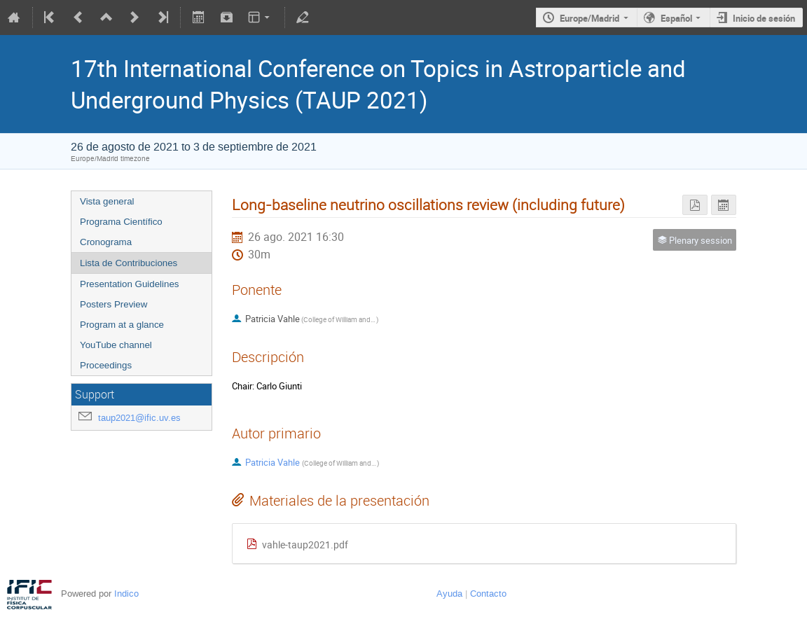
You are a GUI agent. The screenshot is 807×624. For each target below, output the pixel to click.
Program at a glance (122, 324)
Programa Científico (121, 221)
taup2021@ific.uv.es (139, 418)
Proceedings (106, 365)
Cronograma (106, 242)
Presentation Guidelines (129, 284)
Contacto (488, 593)
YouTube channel (116, 345)
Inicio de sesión (764, 18)
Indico (126, 593)
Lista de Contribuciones (128, 263)
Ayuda (449, 593)
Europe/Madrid (589, 18)
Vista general (107, 201)
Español (676, 18)
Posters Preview (113, 304)
